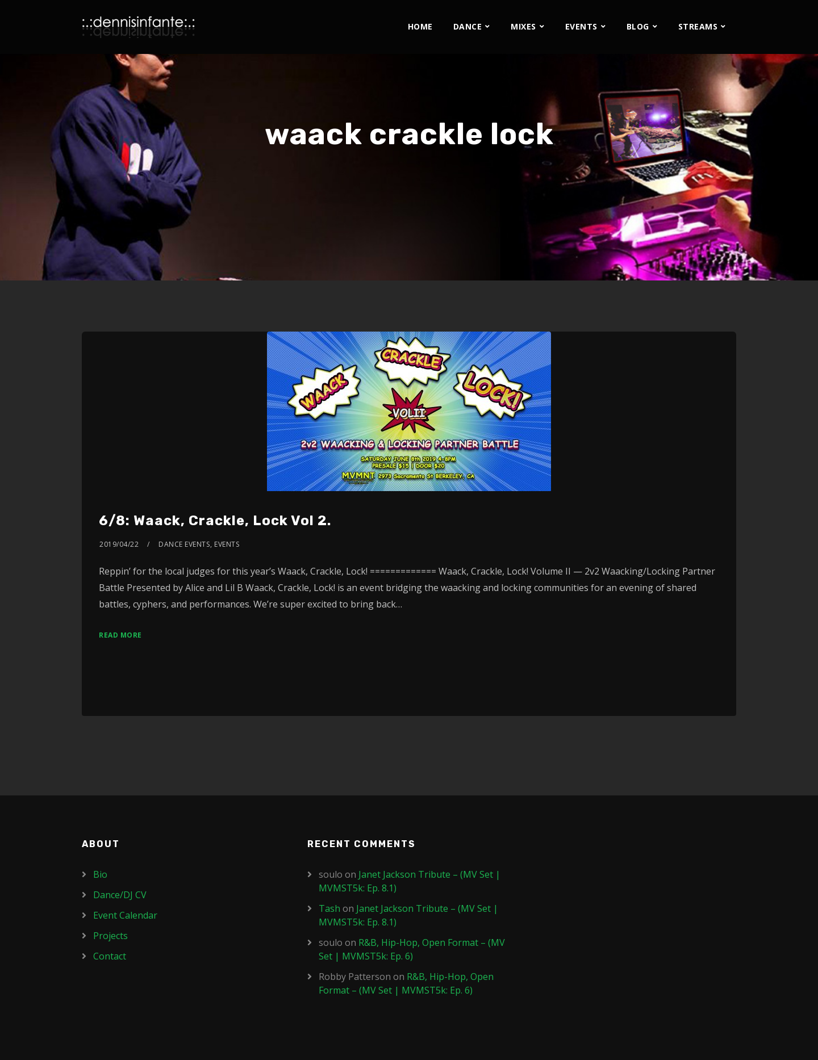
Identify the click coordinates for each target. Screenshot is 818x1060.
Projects (110, 935)
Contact (109, 956)
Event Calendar (125, 915)
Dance (467, 26)
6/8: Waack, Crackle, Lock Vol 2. (215, 521)
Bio (100, 874)
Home (420, 26)
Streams (698, 26)
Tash (329, 908)
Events (581, 26)
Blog (638, 26)
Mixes (523, 26)
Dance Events (184, 544)
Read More (120, 635)
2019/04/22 (119, 544)
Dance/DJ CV (120, 895)
